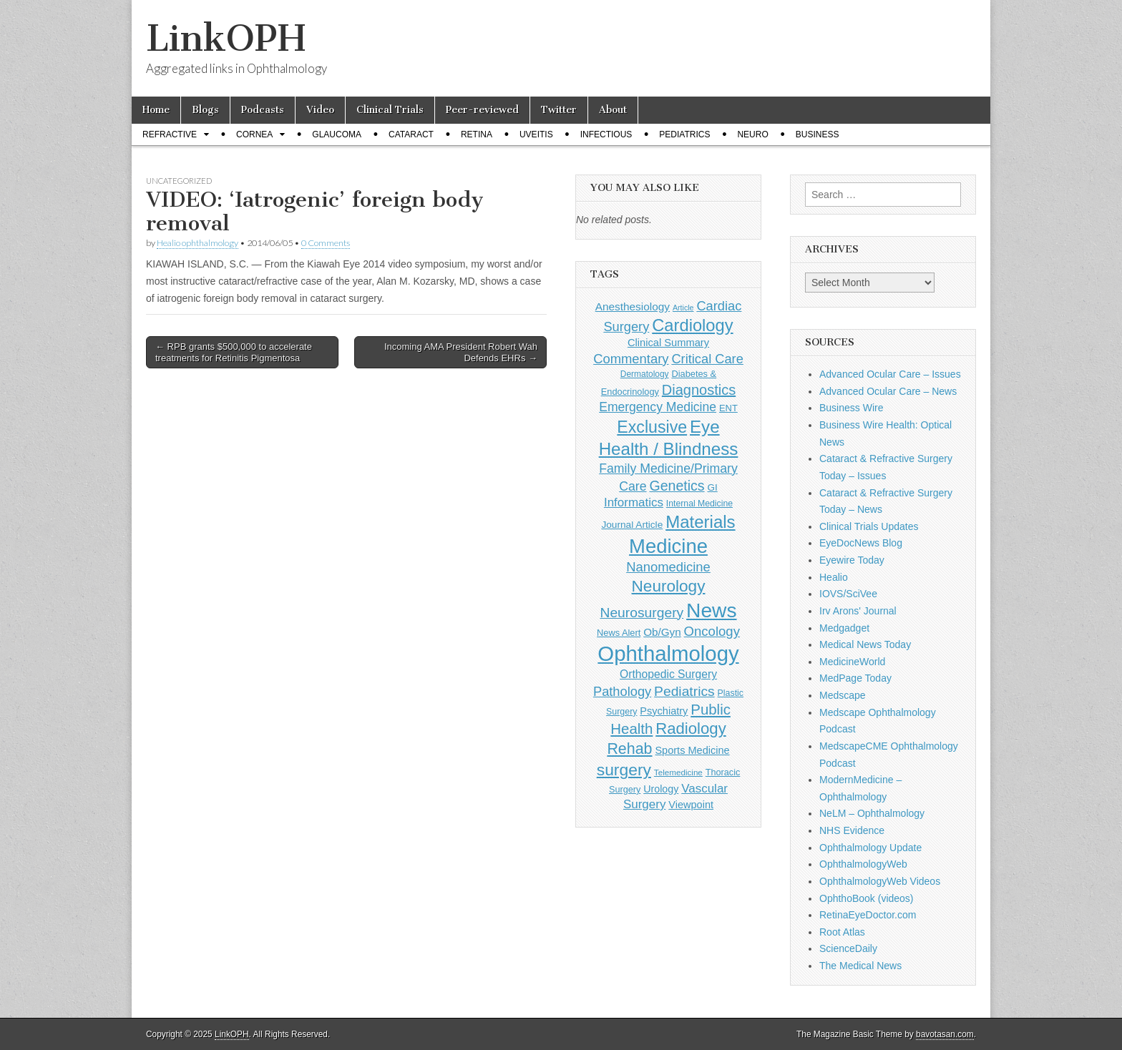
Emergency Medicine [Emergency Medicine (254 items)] (657, 407)
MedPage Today (855, 678)
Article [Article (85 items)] (683, 307)
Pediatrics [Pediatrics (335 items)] (684, 691)
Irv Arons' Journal (858, 611)
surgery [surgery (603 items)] (624, 769)
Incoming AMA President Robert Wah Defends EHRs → (460, 352)
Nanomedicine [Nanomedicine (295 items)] (668, 566)
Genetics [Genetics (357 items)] (676, 486)
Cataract (411, 134)
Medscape (842, 695)
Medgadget (844, 628)
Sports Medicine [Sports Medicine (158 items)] (692, 750)
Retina (476, 134)
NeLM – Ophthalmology (872, 813)
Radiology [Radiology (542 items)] (690, 728)
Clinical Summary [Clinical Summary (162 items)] (668, 342)
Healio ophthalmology (197, 242)
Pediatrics (684, 134)
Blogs (205, 110)
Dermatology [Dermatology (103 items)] (644, 374)
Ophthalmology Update (870, 847)
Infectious (606, 134)
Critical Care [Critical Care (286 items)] (707, 358)
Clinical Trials (390, 110)
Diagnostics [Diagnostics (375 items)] (699, 390)
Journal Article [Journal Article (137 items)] (632, 524)
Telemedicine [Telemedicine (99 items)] (678, 772)
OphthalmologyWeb (863, 864)
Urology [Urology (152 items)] (660, 789)
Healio (833, 577)
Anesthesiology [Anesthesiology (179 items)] (632, 306)
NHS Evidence (851, 830)
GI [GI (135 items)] (712, 487)
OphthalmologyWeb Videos (879, 881)
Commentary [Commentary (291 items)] (630, 358)
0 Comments (325, 242)
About (613, 110)
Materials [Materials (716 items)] (700, 521)
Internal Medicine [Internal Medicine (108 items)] (699, 504)
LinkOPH (226, 38)
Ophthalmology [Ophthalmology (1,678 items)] (667, 653)
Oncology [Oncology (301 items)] (712, 631)
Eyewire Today (851, 560)
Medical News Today (865, 644)
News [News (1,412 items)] (711, 610)
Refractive (169, 134)
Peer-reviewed (482, 110)
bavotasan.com (945, 1034)
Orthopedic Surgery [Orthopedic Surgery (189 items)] (668, 674)
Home (156, 110)
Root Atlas (842, 932)
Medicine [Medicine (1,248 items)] (668, 546)
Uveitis (536, 134)
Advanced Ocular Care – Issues (890, 374)
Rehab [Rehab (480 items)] (629, 748)
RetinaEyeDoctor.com (867, 915)
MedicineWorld (852, 661)
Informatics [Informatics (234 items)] (633, 502)
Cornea (254, 134)
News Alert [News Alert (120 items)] (618, 632)
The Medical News (860, 965)
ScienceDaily (848, 948)
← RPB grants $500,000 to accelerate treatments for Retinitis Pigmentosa (233, 352)
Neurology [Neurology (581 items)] (669, 586)
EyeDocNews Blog (860, 543)
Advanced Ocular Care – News (888, 391)
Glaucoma (336, 134)
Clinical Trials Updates (869, 526)
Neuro (752, 134)
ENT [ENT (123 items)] (728, 408)
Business (817, 134)
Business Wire (851, 407)
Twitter (559, 110)
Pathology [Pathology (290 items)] (622, 691)
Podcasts (262, 110)
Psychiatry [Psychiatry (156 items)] (664, 711)
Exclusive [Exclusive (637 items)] (652, 427)
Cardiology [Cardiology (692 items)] (692, 325)
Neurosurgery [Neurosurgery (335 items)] (641, 612)
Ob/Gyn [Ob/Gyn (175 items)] (662, 632)
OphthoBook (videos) (866, 898)
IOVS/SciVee (848, 593)
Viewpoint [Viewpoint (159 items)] (690, 804)
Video (320, 110)
